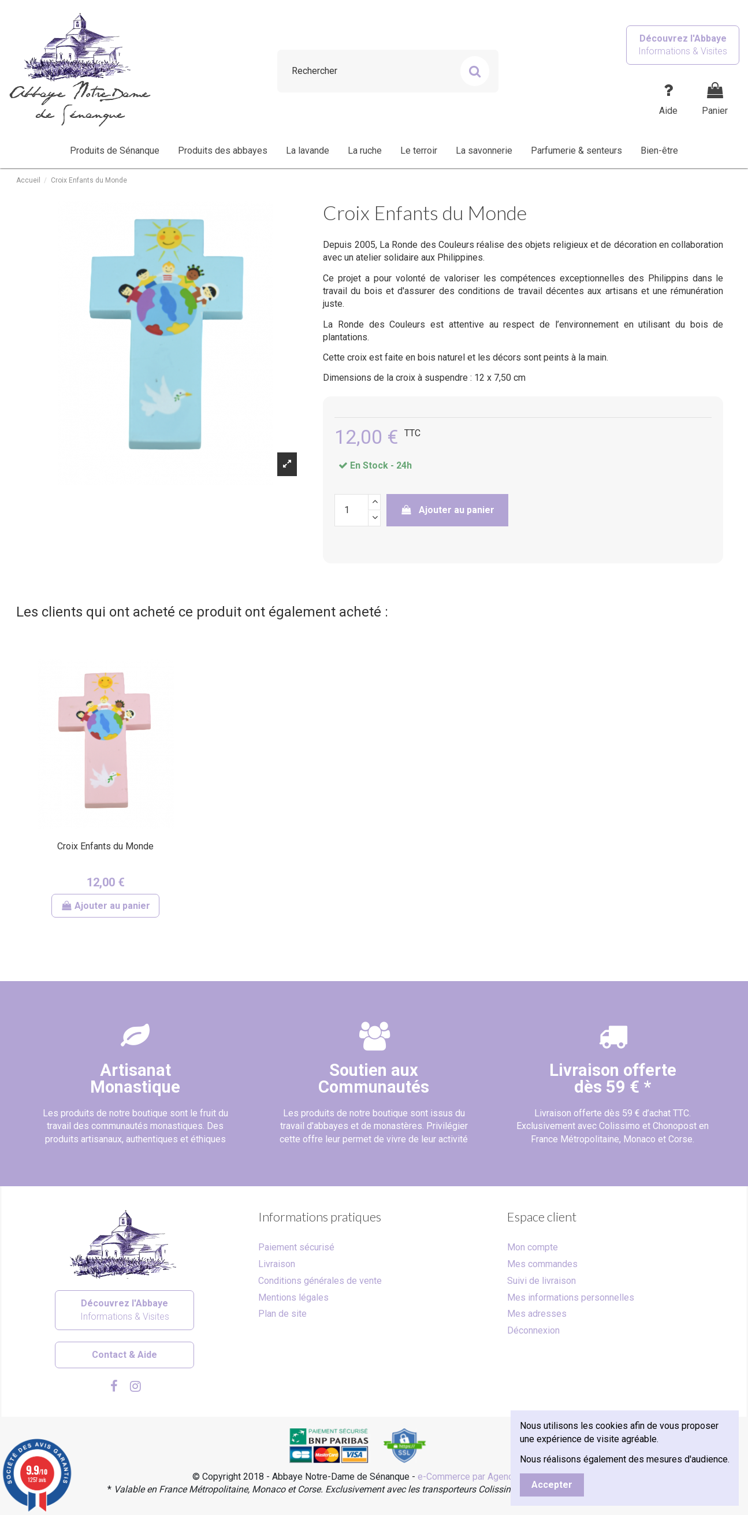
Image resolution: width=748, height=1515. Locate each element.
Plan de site (282, 1313)
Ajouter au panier (447, 509)
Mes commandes (542, 1263)
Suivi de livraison (541, 1280)
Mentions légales (293, 1297)
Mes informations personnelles (570, 1297)
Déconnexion (533, 1330)
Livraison (276, 1263)
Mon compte (532, 1247)
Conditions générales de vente (320, 1280)
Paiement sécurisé (296, 1247)
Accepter (551, 1484)
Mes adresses (537, 1313)
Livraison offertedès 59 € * (612, 1078)
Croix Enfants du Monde (105, 846)
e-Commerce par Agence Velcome (487, 1476)
